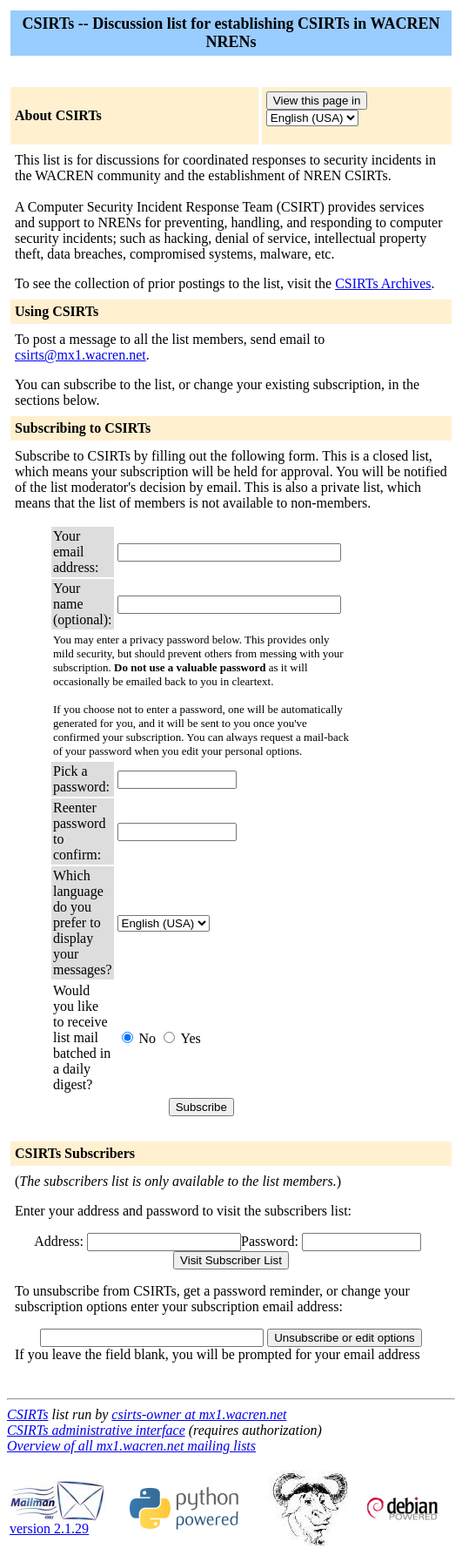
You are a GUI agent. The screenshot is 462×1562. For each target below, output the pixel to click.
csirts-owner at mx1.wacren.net (198, 1414)
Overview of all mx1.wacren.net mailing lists (131, 1445)
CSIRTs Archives (383, 283)
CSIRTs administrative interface (96, 1430)
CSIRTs (27, 1414)
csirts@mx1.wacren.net (80, 354)
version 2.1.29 (57, 1522)
